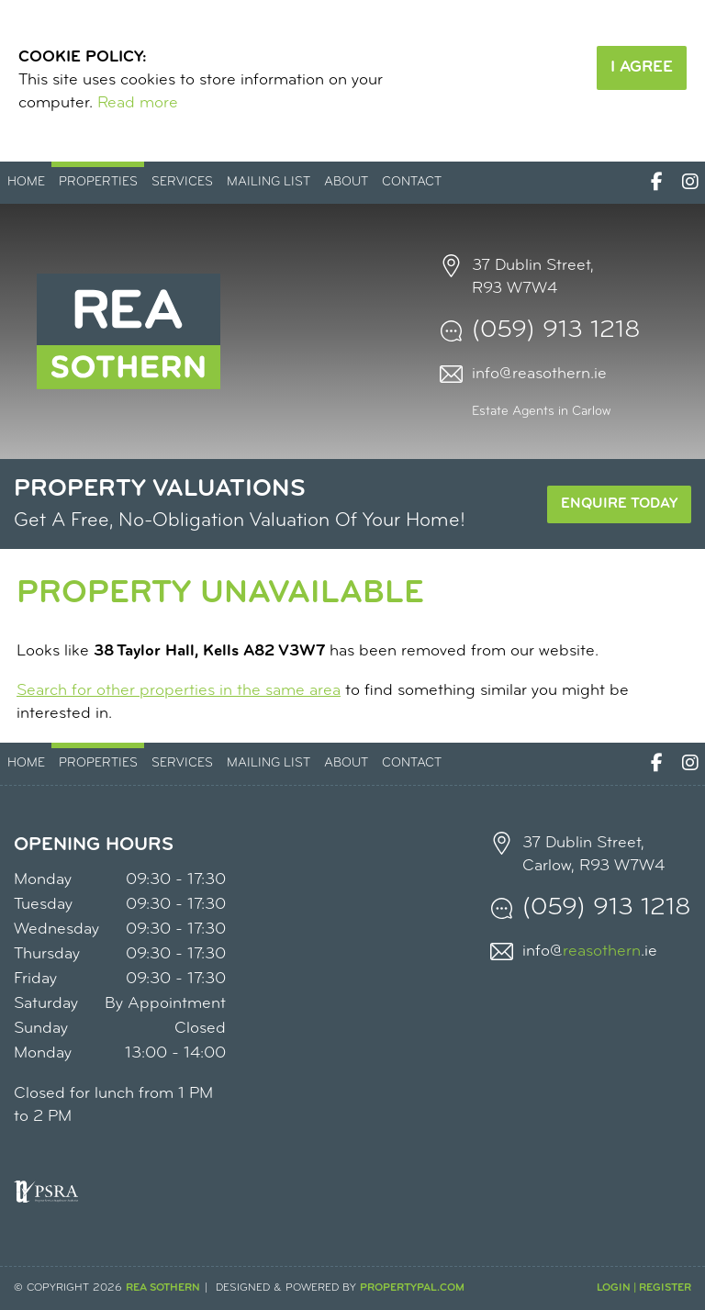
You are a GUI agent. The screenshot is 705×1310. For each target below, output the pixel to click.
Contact (412, 182)
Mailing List (268, 182)
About (346, 182)
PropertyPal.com (412, 1287)
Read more (137, 103)
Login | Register (644, 1287)
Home (26, 182)
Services (182, 182)
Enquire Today (619, 504)
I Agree (641, 67)
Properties (98, 182)
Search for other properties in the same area (179, 691)
